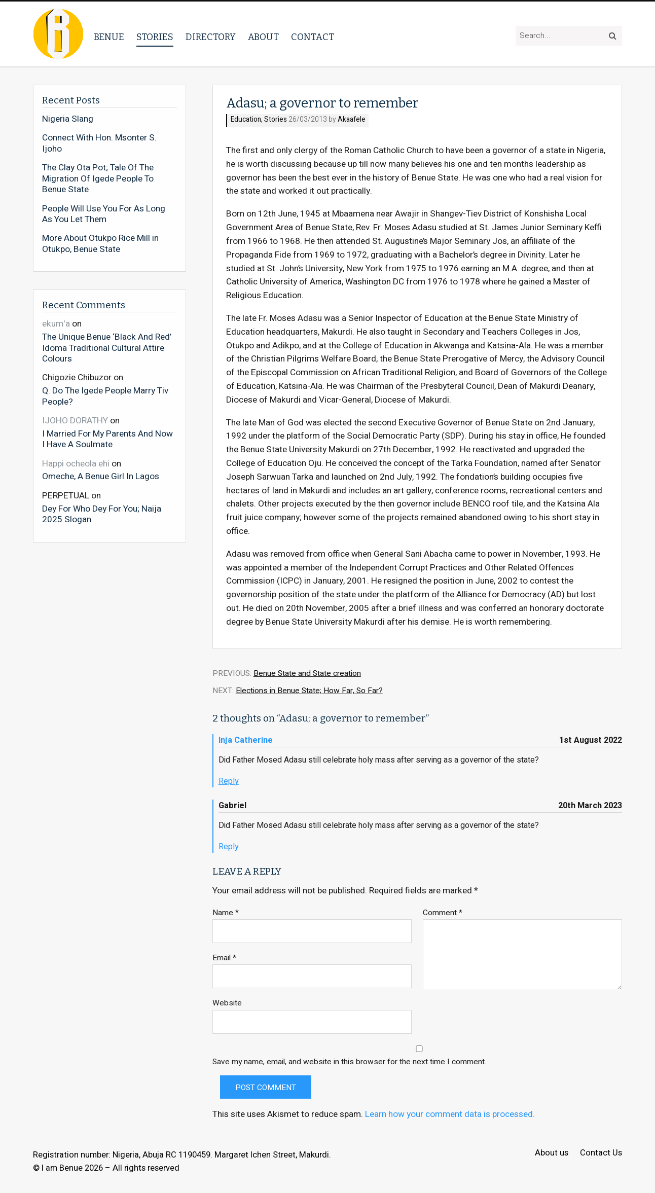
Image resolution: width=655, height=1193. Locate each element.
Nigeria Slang (67, 119)
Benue (109, 37)
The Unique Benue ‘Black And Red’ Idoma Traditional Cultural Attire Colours (106, 348)
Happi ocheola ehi (76, 463)
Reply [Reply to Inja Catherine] (229, 781)
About (263, 37)
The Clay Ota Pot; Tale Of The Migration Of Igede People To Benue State (98, 178)
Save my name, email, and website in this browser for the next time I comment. (349, 1062)
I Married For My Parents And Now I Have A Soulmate (107, 438)
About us (551, 1153)
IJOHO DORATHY (75, 420)
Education (246, 120)
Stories (154, 37)
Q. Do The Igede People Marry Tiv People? (105, 395)
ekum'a (56, 323)
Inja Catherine (246, 740)
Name (225, 913)
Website (227, 1003)
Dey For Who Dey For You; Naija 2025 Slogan (101, 513)
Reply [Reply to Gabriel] (229, 847)
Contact (312, 37)
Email (224, 958)
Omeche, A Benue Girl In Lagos (100, 476)
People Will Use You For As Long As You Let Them (103, 214)
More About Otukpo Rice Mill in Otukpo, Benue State (100, 244)
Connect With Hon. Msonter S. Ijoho (99, 143)
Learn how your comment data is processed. (450, 1114)
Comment (442, 913)
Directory (211, 37)
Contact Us (601, 1153)
